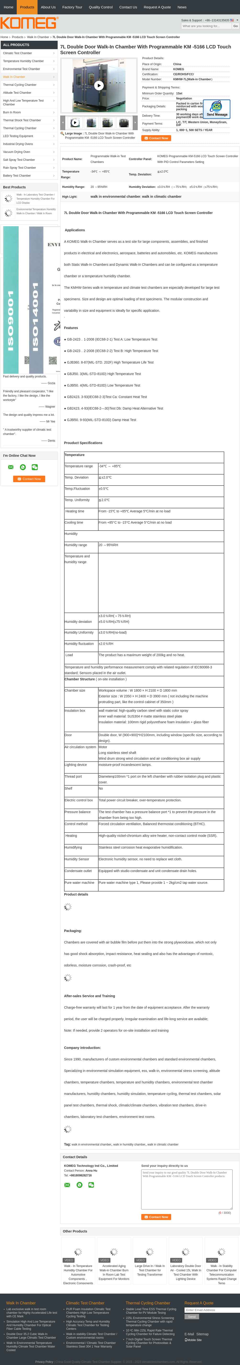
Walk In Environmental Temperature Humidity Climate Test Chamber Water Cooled (30, 1346)
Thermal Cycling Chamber (19, 85)
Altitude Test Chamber (17, 92)
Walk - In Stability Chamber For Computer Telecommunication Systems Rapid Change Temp (222, 1274)
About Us (48, 7)
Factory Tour (72, 7)
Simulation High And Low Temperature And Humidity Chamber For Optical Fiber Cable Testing (30, 1325)
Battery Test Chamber (17, 175)
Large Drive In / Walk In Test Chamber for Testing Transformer (150, 1270)
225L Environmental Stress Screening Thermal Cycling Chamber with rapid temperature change (150, 1321)
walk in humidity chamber (129, 1144)
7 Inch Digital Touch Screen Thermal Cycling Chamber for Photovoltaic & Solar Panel (149, 1343)
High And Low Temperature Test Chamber (23, 102)
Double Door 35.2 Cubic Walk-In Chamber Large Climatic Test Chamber (31, 1335)
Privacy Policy (44, 1362)
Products (27, 7)
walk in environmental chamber (91, 1144)
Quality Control (101, 7)
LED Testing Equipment (18, 136)
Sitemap (202, 1334)
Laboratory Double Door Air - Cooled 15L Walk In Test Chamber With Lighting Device (185, 1272)
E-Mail (189, 1334)
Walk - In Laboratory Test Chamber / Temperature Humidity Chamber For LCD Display (35, 198)
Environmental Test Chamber (21, 69)
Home (8, 7)
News (182, 7)
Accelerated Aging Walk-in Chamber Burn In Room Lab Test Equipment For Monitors (114, 1272)
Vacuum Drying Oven (16, 152)
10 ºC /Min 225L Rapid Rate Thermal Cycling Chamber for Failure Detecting (150, 1332)
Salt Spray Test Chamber (19, 160)
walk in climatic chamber (163, 1144)
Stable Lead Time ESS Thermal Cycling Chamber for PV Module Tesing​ (151, 1310)
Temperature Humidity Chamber (23, 61)
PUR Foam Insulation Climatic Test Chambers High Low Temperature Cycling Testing (88, 1312)
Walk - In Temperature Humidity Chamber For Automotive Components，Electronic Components (78, 1274)
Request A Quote (157, 7)
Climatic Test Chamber (17, 53)
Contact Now (158, 138)
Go (235, 26)
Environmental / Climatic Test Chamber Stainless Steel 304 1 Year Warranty (91, 1344)
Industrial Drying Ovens (18, 144)
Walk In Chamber (38, 37)
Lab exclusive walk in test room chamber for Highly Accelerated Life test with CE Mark (31, 1312)
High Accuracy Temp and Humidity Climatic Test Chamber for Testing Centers (88, 1325)
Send (192, 1317)
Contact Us (128, 7)
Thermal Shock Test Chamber (22, 120)
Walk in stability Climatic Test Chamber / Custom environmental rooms (91, 1335)
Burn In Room (12, 112)
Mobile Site (193, 1340)
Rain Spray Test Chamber (19, 167)
